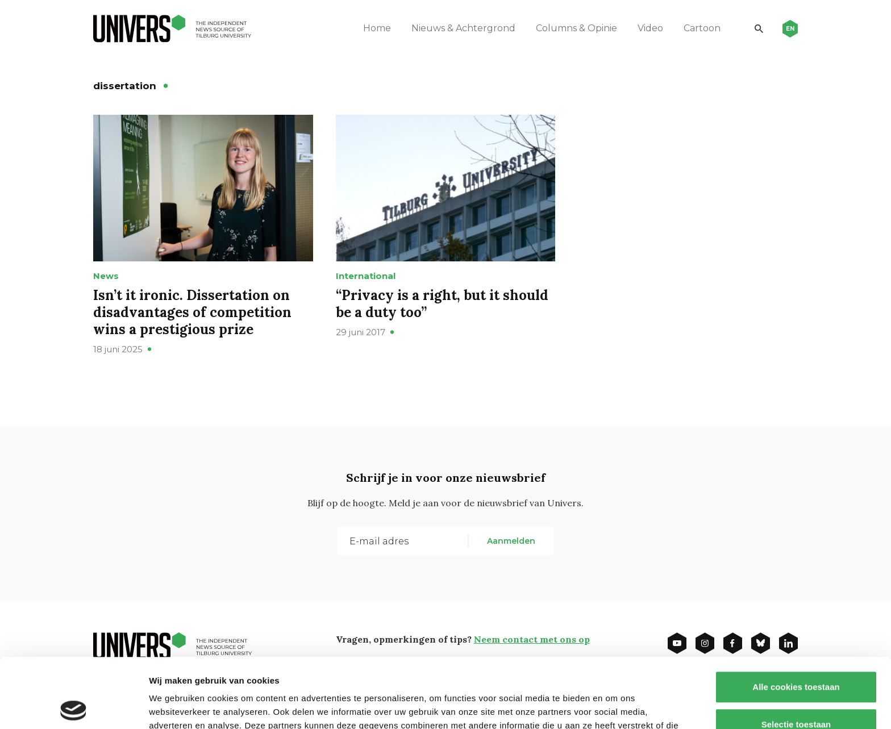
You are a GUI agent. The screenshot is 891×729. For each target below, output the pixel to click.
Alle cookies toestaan (795, 617)
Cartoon (702, 28)
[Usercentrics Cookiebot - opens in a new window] (73, 706)
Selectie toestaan (796, 655)
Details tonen (614, 706)
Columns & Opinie (576, 28)
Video (650, 28)
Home (377, 28)
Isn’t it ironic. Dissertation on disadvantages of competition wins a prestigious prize (192, 312)
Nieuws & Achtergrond (463, 28)
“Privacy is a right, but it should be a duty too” (442, 303)
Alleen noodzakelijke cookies (796, 692)
